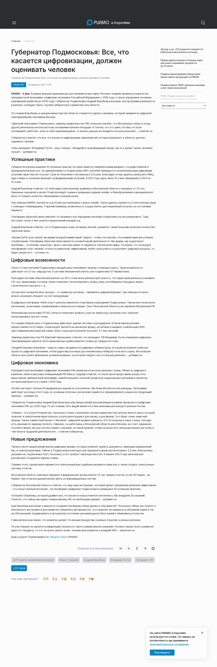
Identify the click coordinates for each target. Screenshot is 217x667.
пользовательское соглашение (169, 644)
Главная (15, 41)
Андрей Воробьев (94, 559)
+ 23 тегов (19, 568)
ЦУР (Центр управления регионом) (33, 559)
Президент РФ (144, 559)
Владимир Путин (120, 559)
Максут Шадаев (68, 559)
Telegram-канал (58, 536)
